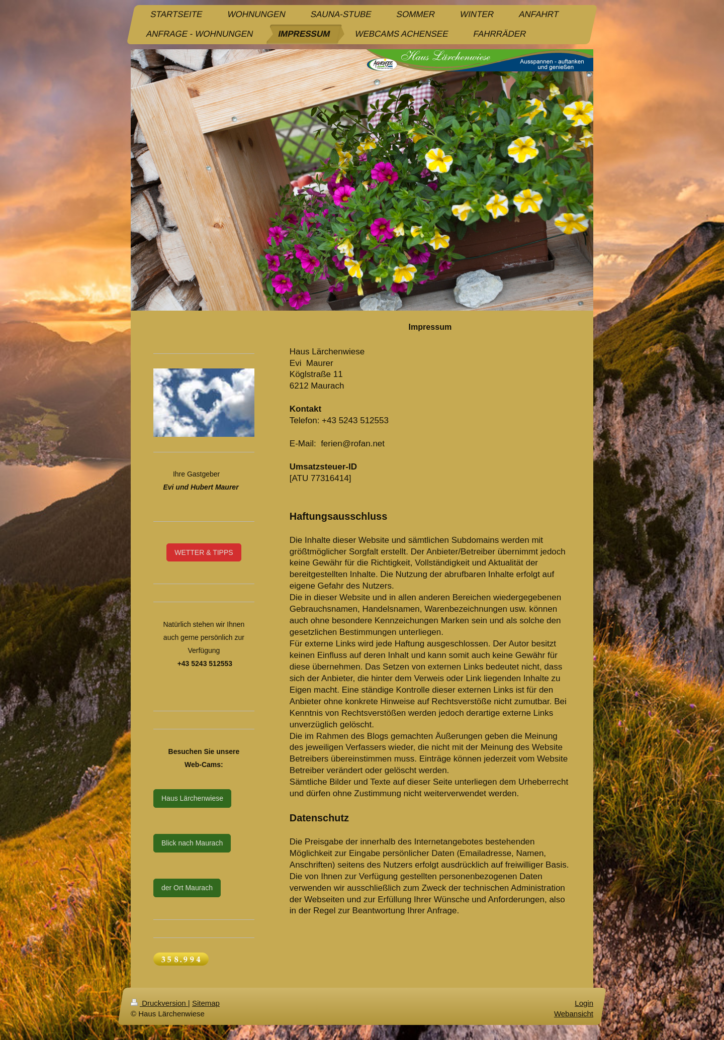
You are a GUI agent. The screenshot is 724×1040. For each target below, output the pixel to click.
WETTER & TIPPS (203, 552)
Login (584, 1003)
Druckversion (159, 1003)
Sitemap (206, 1003)
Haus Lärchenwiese (192, 798)
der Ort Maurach (187, 888)
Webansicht (573, 1013)
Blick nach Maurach (192, 843)
